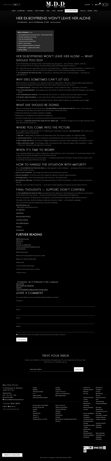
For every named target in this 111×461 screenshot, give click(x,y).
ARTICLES (30, 10)
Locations (20, 230)
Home (13, 10)
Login (87, 4)
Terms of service (60, 405)
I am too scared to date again (25, 265)
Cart (97, 4)
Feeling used (20, 262)
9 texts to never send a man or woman (28, 269)
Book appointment (61, 395)
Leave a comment (55, 22)
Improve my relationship (23, 245)
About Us (35, 415)
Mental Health (37, 395)
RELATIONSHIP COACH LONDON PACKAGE (88, 435)
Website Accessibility (61, 407)
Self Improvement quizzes (40, 397)
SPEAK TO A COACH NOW (12, 455)
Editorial (18, 243)
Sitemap (58, 417)
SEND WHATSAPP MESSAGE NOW (11, 409)
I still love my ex (21, 272)
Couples (58, 387)
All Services (19, 241)
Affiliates (58, 411)
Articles (98, 391)
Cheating (58, 389)
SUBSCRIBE (60, 10)
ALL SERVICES (21, 10)
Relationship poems (22, 252)
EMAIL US (83, 10)
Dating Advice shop (38, 407)
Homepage (20, 213)
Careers (35, 409)
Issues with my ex (61, 391)
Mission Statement (61, 409)
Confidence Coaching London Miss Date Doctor (88, 419)
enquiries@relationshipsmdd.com (13, 399)
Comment (19, 300)
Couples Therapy (22, 220)
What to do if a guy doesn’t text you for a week (30, 255)
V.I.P (34, 393)
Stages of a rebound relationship (26, 259)
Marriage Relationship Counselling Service (101, 409)
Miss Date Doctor (22, 22)
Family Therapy (20, 248)
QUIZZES (89, 10)
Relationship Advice (23, 216)
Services (85, 393)
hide (31, 32)
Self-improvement (22, 223)
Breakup (35, 389)
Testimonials (59, 415)
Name (18, 309)
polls (95, 10)
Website (18, 326)
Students (58, 413)
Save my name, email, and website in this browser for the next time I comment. (42, 334)
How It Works (40, 10)
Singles (19, 226)
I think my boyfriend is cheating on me (28, 247)
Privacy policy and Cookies (40, 405)
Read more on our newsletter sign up (55, 362)
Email (18, 318)
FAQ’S (48, 10)
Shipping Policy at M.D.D (40, 419)
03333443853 (8, 397)
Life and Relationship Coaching (86, 403)
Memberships (36, 413)
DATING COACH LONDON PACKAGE (101, 425)
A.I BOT (53, 10)
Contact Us (36, 417)
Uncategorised (54, 282)
